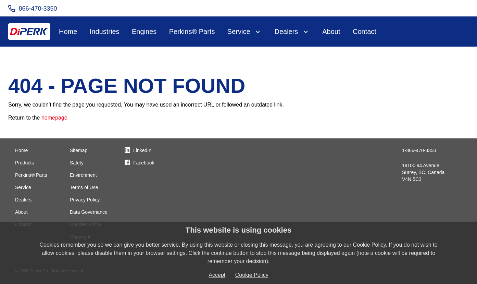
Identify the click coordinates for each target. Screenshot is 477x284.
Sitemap (78, 150)
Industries (105, 31)
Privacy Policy (85, 199)
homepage (54, 118)
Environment (83, 175)
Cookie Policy (251, 275)
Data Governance (89, 212)
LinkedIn (142, 150)
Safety (77, 162)
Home (68, 31)
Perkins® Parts (192, 31)
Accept (217, 275)
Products (24, 162)
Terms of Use (84, 187)
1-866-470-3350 (419, 150)
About (331, 31)
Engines (144, 31)
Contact (364, 31)
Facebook (143, 162)
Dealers (286, 31)
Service (238, 31)
